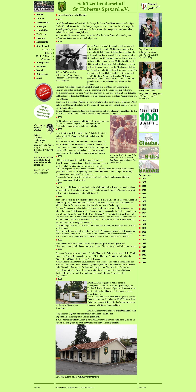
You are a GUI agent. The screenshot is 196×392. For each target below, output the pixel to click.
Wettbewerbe (47, 59)
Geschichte (48, 49)
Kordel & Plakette (45, 56)
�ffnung (49, 53)
